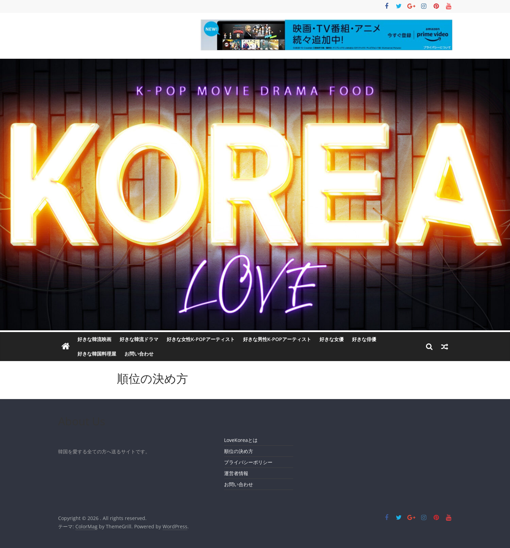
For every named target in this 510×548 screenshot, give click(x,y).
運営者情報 (236, 473)
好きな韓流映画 (94, 339)
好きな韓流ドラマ (139, 339)
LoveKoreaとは (241, 440)
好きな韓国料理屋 (96, 353)
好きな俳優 (364, 339)
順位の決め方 (238, 451)
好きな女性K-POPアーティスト (201, 339)
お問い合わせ (139, 353)
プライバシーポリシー (248, 462)
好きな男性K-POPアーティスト (277, 339)
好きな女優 (331, 339)
